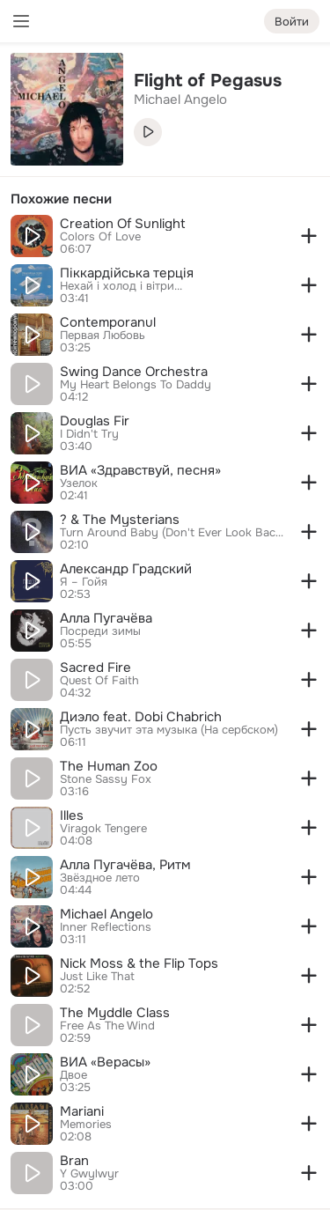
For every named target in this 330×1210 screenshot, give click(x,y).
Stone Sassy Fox (105, 779)
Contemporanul (108, 322)
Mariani (82, 1111)
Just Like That (97, 976)
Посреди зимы (100, 631)
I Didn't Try (89, 434)
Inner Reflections (105, 927)
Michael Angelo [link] (180, 99)
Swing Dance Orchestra (134, 372)
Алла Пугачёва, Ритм (125, 865)
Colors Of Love (100, 237)
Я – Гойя (83, 582)
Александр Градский (126, 569)
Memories (86, 1124)
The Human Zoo (109, 766)
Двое (73, 1075)
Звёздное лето (100, 878)
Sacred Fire (95, 667)
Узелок (79, 483)
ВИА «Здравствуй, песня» (140, 470)
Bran (74, 1161)
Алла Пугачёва (106, 618)
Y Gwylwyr (89, 1174)
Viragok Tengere (103, 829)
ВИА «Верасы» (105, 1062)
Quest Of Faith (99, 681)
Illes (72, 815)
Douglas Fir (94, 421)
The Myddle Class (115, 1013)
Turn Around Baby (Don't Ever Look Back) (172, 533)
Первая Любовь (102, 335)
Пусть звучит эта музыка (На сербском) (169, 730)
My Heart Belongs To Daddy (135, 385)
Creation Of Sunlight (123, 224)
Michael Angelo (106, 914)
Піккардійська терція (127, 273)
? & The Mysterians (120, 520)
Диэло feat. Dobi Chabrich (141, 717)
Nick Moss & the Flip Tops (139, 963)
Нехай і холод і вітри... (121, 286)
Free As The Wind (107, 1026)
